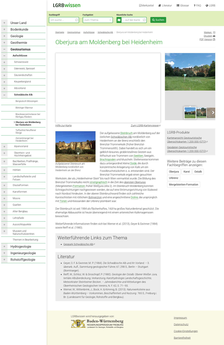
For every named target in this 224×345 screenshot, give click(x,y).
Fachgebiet (94, 15)
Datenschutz (181, 324)
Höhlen (17, 169)
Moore (16, 198)
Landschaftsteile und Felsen (24, 178)
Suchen (166, 19)
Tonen (63, 201)
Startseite (59, 32)
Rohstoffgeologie (22, 259)
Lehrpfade (18, 217)
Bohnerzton (95, 197)
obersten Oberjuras (135, 182)
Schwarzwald (21, 62)
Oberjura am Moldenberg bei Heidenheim (28, 123)
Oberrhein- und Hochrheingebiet (22, 154)
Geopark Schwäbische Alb (79, 244)
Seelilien (138, 155)
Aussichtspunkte (22, 224)
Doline (134, 197)
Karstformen (20, 191)
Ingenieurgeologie (23, 253)
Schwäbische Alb (23, 94)
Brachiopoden (108, 159)
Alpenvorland (21, 146)
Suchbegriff (60, 15)
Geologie (16, 36)
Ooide (133, 163)
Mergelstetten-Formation (183, 184)
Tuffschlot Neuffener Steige (26, 131)
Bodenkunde (19, 29)
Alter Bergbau (20, 211)
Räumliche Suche (131, 15)
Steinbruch (126, 133)
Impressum (180, 317)
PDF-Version (206, 39)
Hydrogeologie (20, 246)
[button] (104, 20)
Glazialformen (20, 185)
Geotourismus (20, 49)
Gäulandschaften (23, 75)
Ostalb (198, 171)
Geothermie (18, 42)
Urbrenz (173, 177)
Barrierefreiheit (182, 337)
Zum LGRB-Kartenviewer (146, 125)
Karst (187, 171)
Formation (79, 185)
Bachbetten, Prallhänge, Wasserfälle (25, 163)
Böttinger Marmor (24, 107)
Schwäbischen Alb (121, 136)
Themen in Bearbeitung (25, 239)
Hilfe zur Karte (63, 125)
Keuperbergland (22, 81)
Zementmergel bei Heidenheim (24, 139)
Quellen (17, 204)
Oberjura (174, 171)
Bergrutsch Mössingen (27, 101)
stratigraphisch (98, 182)
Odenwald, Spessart (24, 68)
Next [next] (213, 112)
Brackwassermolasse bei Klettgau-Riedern (28, 115)
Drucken (208, 36)
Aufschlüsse (20, 55)
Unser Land (18, 23)
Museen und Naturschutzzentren (23, 232)
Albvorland (20, 88)
